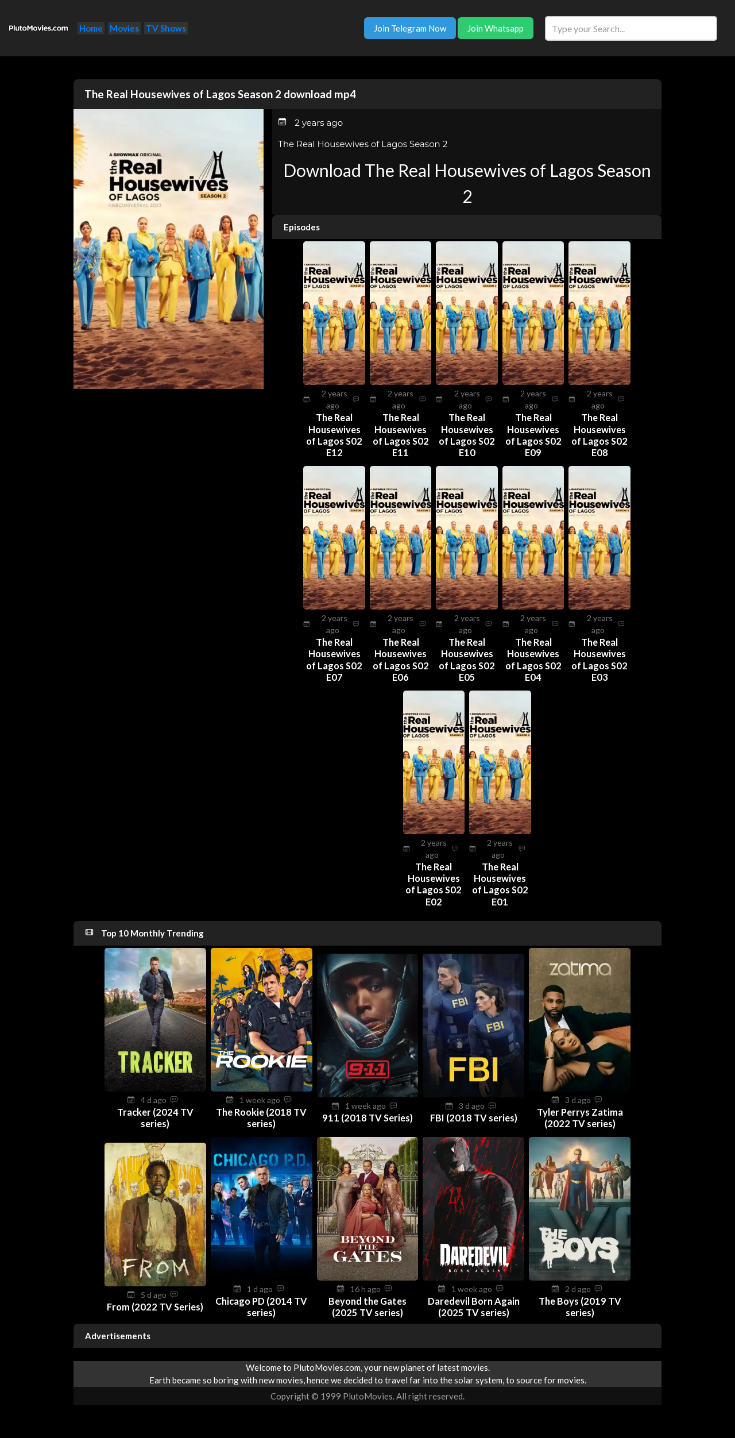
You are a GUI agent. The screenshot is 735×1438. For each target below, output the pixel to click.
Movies (124, 28)
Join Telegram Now (410, 28)
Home (91, 28)
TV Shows (166, 28)
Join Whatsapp (495, 28)
